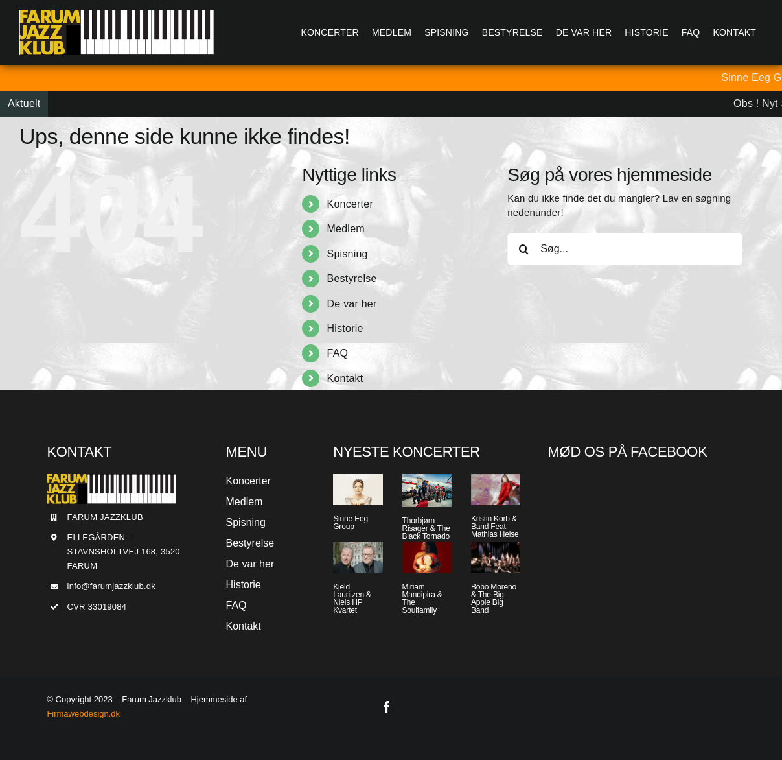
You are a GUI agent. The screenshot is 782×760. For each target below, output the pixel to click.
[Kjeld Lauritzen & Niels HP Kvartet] (357, 557)
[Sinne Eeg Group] (357, 489)
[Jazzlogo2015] (116, 14)
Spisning (347, 253)
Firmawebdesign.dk (83, 713)
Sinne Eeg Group (350, 522)
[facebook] (387, 707)
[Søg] (523, 249)
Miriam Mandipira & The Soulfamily (422, 598)
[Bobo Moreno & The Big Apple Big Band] (495, 557)
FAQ (338, 353)
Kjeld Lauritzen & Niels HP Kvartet (352, 598)
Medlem (346, 228)
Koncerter (350, 203)
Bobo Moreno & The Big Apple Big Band (493, 598)
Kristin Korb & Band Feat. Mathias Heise (495, 526)
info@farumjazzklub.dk (111, 586)
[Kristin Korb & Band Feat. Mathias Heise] (495, 489)
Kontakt (345, 378)
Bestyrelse (352, 278)
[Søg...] (624, 249)
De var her (352, 303)
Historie (345, 328)
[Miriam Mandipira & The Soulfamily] (427, 557)
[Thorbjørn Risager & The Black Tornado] (427, 490)
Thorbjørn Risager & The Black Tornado (426, 528)
